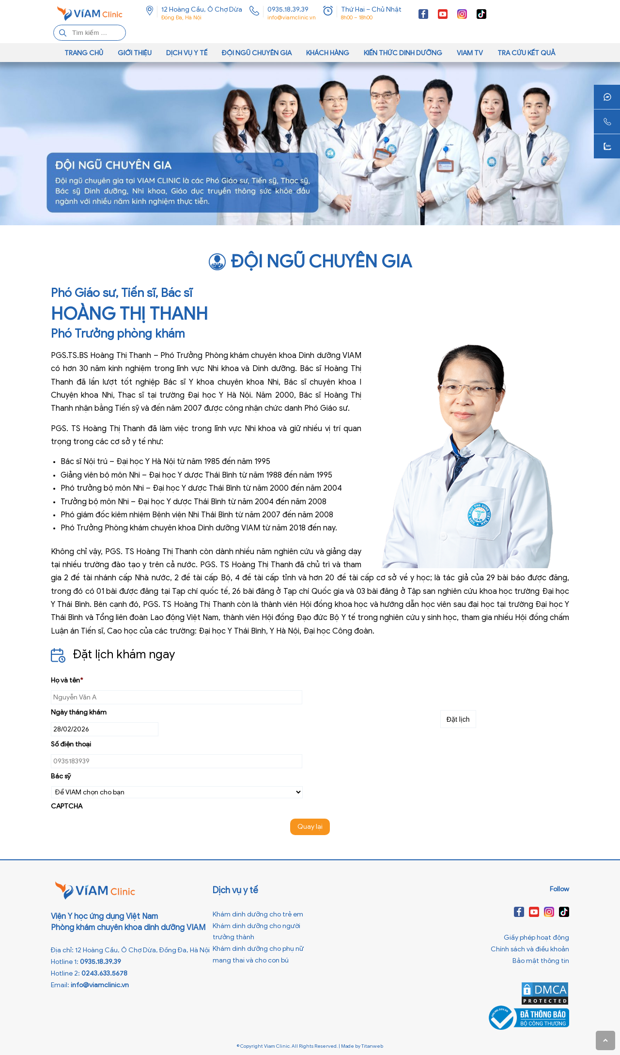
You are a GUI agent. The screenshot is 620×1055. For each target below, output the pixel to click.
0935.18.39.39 (288, 9)
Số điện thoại (71, 744)
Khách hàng (327, 53)
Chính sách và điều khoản (530, 949)
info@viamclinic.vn (291, 17)
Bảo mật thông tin (540, 961)
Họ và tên (67, 680)
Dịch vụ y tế (186, 53)
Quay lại (310, 826)
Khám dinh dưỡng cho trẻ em (258, 914)
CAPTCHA (66, 806)
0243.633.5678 (104, 973)
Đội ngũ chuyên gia (257, 53)
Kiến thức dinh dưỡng (403, 53)
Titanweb (372, 1046)
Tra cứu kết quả (526, 53)
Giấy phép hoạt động (536, 937)
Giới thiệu (135, 53)
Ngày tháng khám (79, 712)
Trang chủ (83, 53)
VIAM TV (470, 53)
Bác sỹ (61, 776)
